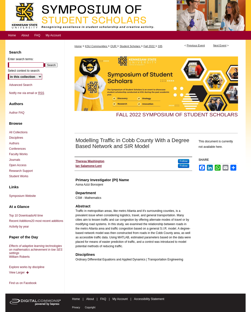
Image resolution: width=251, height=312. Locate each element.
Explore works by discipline (26, 267)
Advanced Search (20, 85)
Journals (14, 160)
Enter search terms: (21, 59)
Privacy (76, 307)
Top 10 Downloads (26, 215)
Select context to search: (24, 70)
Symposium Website (22, 196)
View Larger (19, 272)
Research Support (21, 171)
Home (78, 46)
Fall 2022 (149, 46)
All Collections (18, 132)
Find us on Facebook (23, 283)
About (90, 299)
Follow (184, 161)
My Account (120, 299)
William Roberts (35, 251)
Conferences (17, 148)
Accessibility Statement (149, 299)
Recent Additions (36, 221)
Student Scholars (130, 46)
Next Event (219, 45)
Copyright (90, 307)
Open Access (17, 165)
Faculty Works (18, 154)
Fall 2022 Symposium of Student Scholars (177, 114)
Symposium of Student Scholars (125, 15)
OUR (113, 46)
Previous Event (196, 45)
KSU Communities (96, 46)
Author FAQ (17, 112)
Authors (14, 143)
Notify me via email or (26, 93)
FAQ (103, 299)
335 (160, 46)
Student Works (18, 176)
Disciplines (16, 137)
